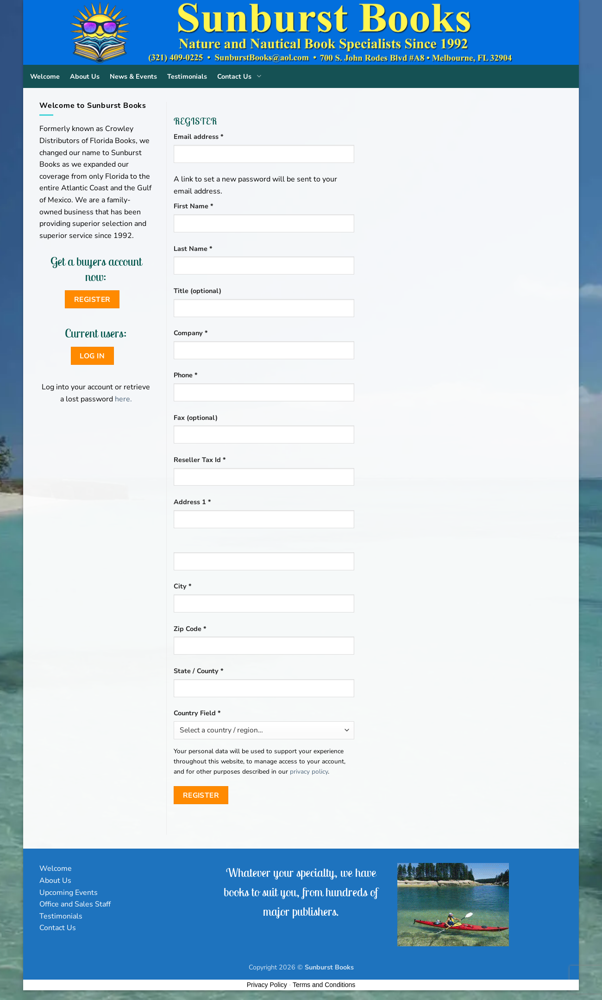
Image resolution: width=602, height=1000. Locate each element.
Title (197, 290)
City (183, 586)
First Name (193, 206)
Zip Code (190, 628)
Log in (92, 356)
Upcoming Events (68, 893)
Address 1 (192, 501)
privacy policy (309, 771)
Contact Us (241, 76)
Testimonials (187, 76)
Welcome (45, 76)
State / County (199, 670)
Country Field (197, 713)
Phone (186, 375)
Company (191, 333)
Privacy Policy (267, 984)
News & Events (133, 76)
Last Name (193, 248)
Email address (213, 136)
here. (123, 399)
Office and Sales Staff (75, 904)
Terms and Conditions (324, 984)
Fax (196, 417)
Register (201, 795)
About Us (85, 76)
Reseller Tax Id (200, 459)
